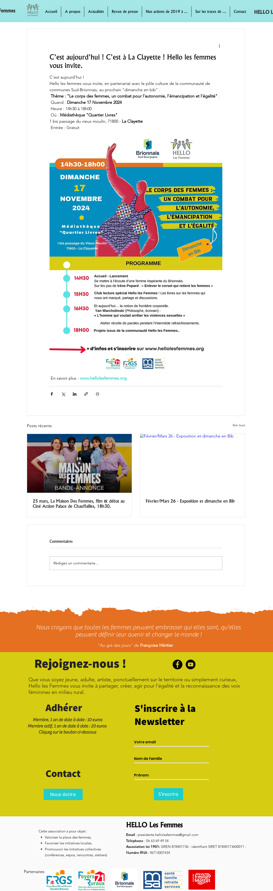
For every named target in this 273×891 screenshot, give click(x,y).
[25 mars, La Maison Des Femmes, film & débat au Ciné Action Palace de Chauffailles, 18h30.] (79, 463)
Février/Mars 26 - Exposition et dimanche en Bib (190, 500)
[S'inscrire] (168, 794)
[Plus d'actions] (219, 46)
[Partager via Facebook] (52, 394)
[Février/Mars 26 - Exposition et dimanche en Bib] (192, 463)
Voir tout (239, 425)
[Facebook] (177, 664)
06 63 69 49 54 (157, 841)
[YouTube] (190, 664)
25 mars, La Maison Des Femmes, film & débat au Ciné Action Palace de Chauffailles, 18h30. (79, 503)
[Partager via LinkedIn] (74, 394)
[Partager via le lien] (86, 394)
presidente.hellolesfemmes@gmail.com (168, 834)
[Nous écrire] (63, 794)
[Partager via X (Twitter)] (63, 394)
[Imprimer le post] (97, 394)
